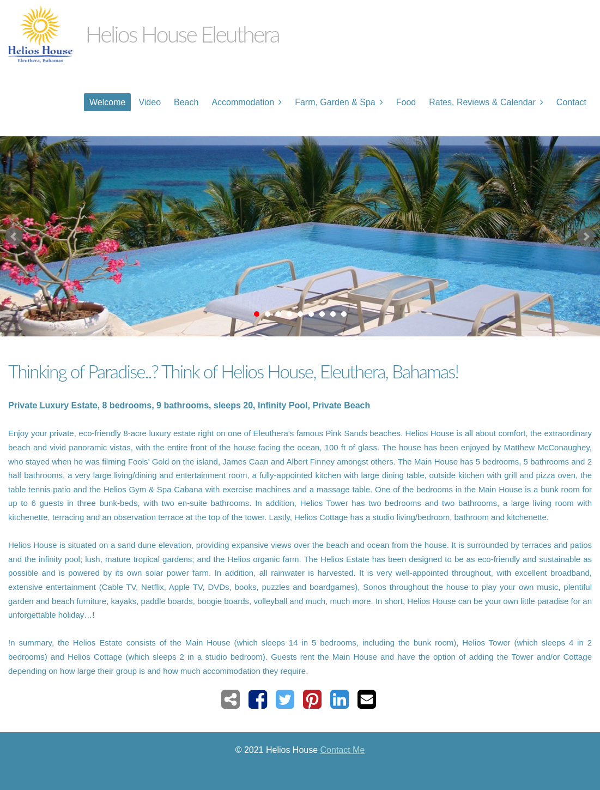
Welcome (107, 102)
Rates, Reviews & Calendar (482, 102)
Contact (571, 102)
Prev (14, 236)
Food (406, 102)
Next (586, 236)
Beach (186, 102)
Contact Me (342, 750)
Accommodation (242, 102)
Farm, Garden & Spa (335, 102)
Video (149, 102)
